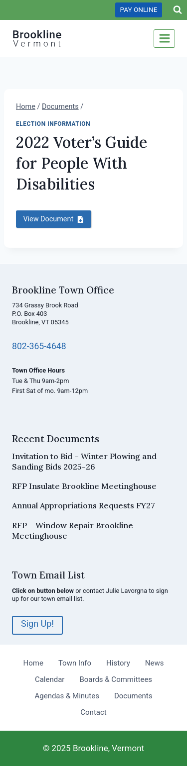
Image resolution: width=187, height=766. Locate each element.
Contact (93, 712)
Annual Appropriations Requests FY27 (83, 505)
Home (33, 663)
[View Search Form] (177, 9)
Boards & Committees (115, 679)
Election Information (53, 123)
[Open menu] (164, 38)
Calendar (50, 679)
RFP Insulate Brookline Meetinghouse (84, 486)
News (154, 663)
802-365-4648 (39, 346)
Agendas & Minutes (66, 695)
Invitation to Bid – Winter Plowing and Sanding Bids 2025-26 (84, 461)
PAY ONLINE (139, 9)
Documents (133, 695)
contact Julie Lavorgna (115, 590)
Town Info (74, 663)
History (118, 663)
